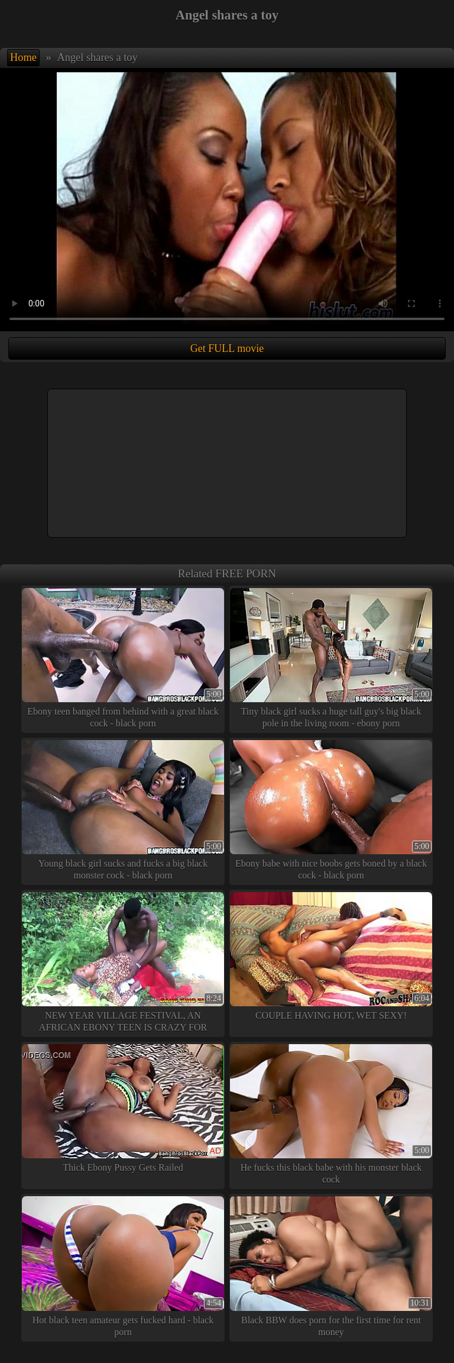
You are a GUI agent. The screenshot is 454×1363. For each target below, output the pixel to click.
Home (23, 57)
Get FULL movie (227, 348)
